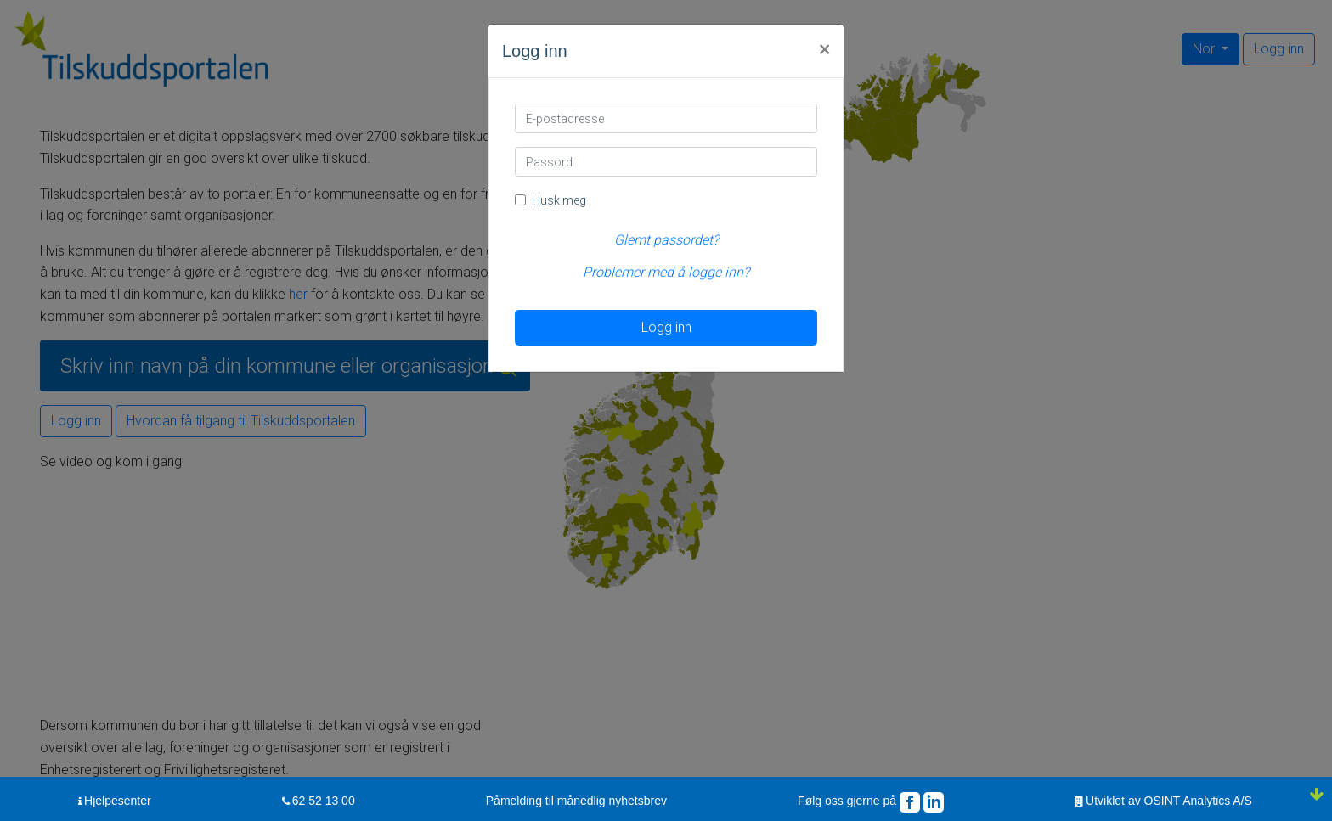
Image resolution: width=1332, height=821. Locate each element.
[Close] (824, 48)
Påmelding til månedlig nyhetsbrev (576, 800)
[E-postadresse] (666, 118)
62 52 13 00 (323, 800)
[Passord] (666, 162)
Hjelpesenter (117, 800)
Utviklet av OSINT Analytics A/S (1169, 800)
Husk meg (559, 200)
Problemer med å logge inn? (666, 272)
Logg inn (666, 327)
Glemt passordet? (666, 240)
